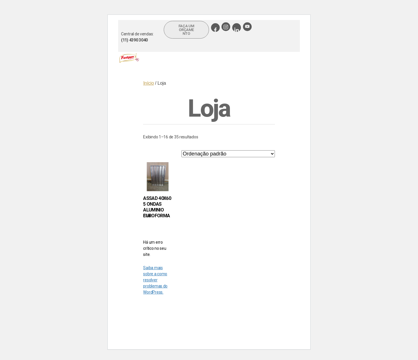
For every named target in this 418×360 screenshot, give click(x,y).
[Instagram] (225, 26)
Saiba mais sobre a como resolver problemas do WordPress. (155, 279)
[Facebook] (215, 27)
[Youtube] (247, 26)
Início (148, 83)
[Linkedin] (236, 27)
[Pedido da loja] (228, 153)
